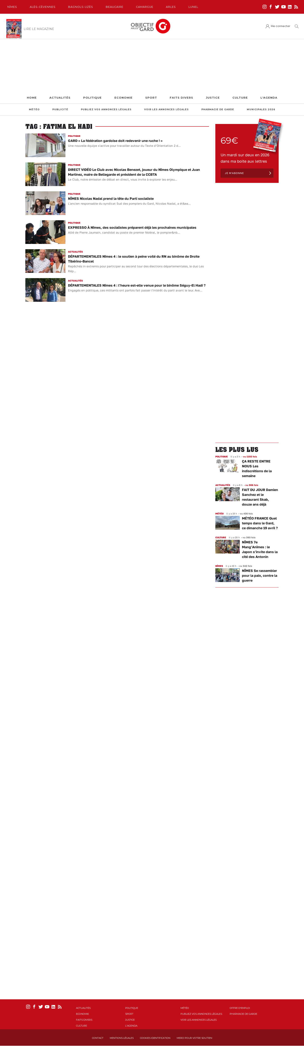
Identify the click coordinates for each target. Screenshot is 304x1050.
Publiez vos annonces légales (106, 109)
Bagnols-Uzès (80, 6)
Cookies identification (155, 1037)
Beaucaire (114, 6)
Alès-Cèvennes (43, 6)
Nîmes (12, 6)
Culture (240, 97)
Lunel (193, 6)
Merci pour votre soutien (194, 1037)
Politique (92, 97)
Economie (123, 97)
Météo (34, 109)
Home (32, 97)
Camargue (144, 6)
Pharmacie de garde (217, 109)
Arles (171, 6)
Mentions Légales (122, 1037)
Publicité (60, 109)
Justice (213, 97)
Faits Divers (181, 97)
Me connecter (280, 26)
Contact (97, 1037)
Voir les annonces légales (166, 109)
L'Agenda (269, 97)
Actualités (60, 97)
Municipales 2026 (261, 109)
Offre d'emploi (240, 1007)
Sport (151, 97)
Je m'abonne (234, 173)
